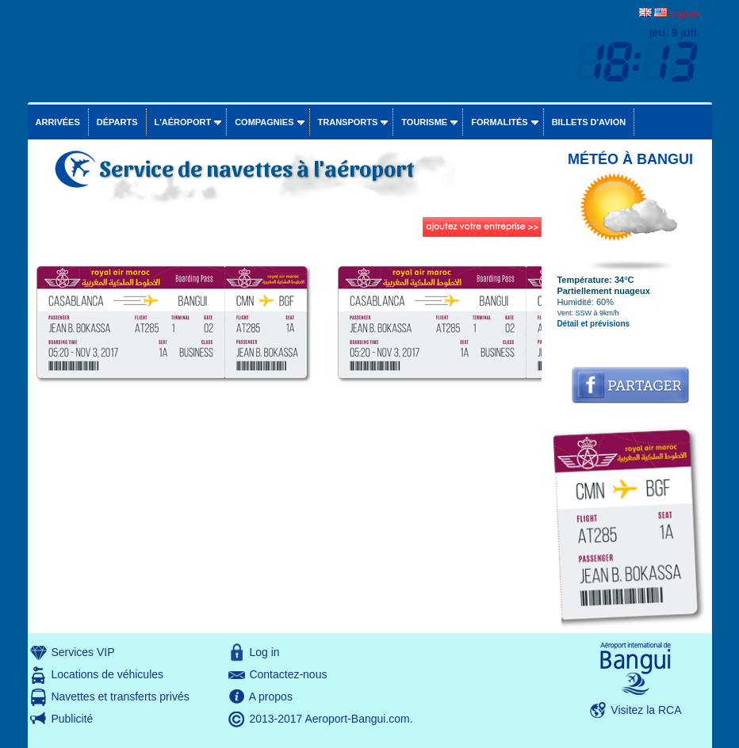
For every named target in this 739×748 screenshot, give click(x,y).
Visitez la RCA (646, 710)
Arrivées (58, 122)
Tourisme (424, 122)
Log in (264, 652)
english (684, 13)
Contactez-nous (288, 674)
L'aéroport (183, 122)
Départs (117, 122)
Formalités (499, 122)
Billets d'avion (589, 122)
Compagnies (264, 122)
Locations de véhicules (107, 674)
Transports (348, 122)
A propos (271, 696)
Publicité (72, 718)
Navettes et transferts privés (120, 696)
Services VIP (82, 652)
